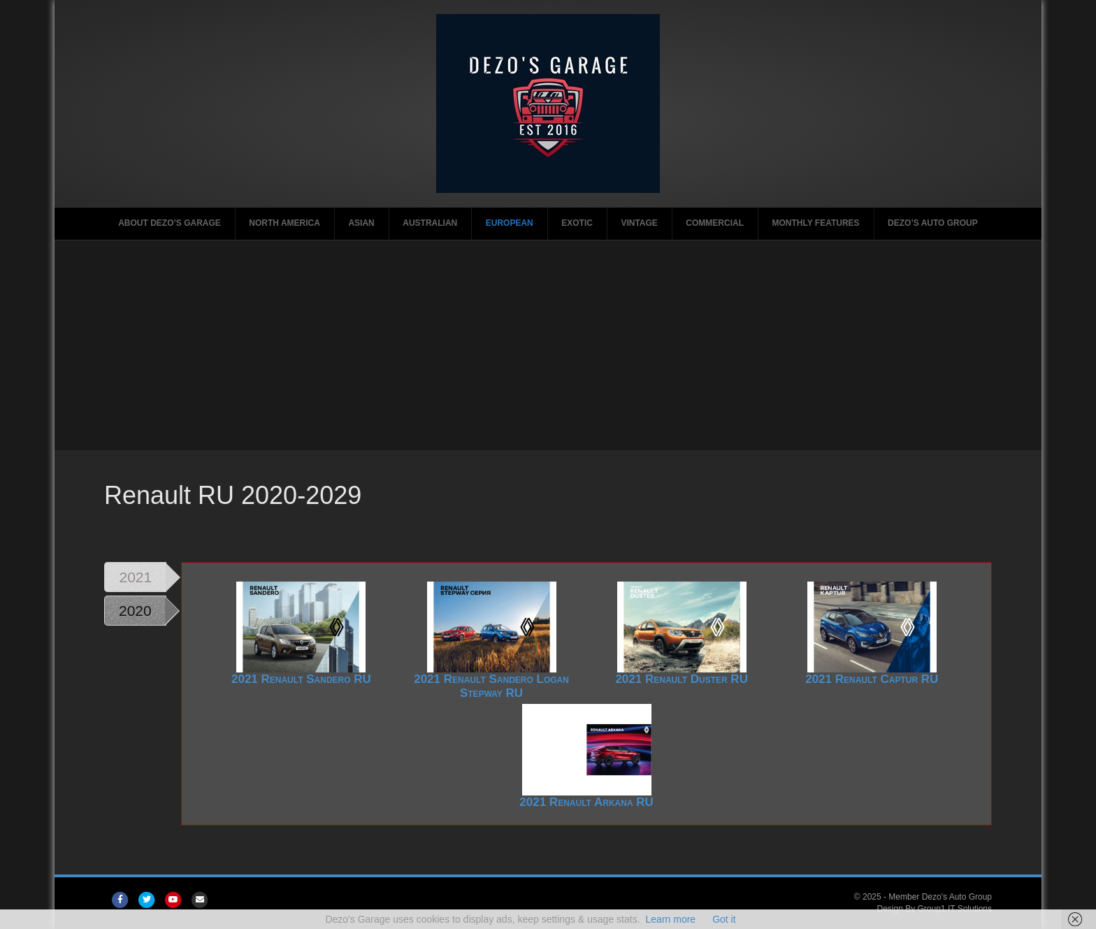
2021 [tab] (135, 577)
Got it (723, 919)
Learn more (671, 919)
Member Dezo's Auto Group (940, 897)
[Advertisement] (548, 345)
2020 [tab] (135, 611)
